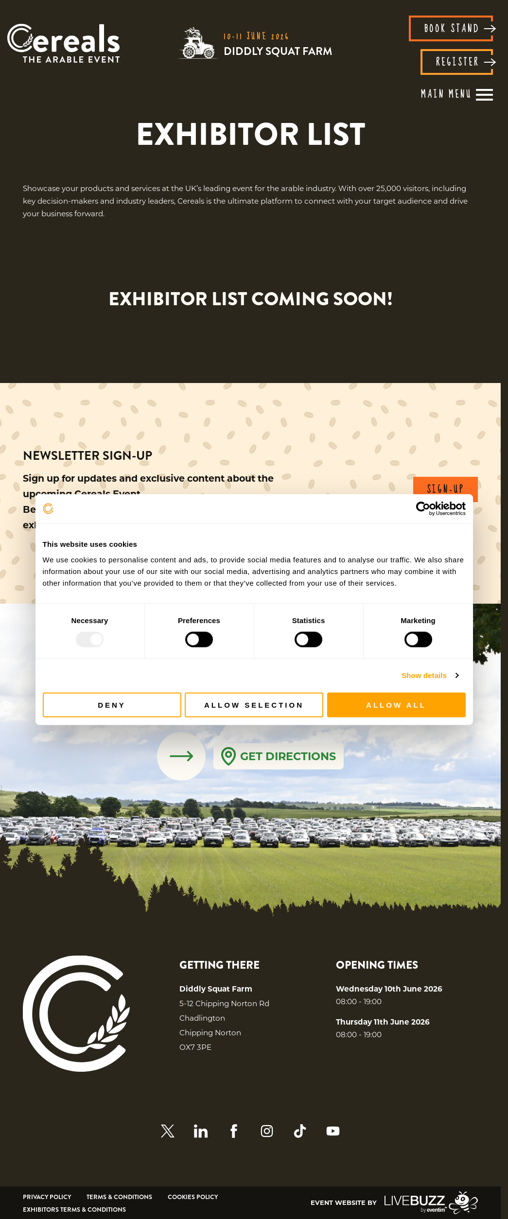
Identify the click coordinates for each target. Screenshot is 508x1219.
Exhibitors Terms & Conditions (74, 1210)
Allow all (396, 704)
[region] (250, 134)
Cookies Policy (193, 1197)
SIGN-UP (445, 490)
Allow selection (254, 704)
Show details (424, 675)
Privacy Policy (47, 1197)
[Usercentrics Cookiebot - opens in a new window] (423, 509)
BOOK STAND (458, 29)
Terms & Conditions (119, 1197)
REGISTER (464, 62)
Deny (112, 704)
